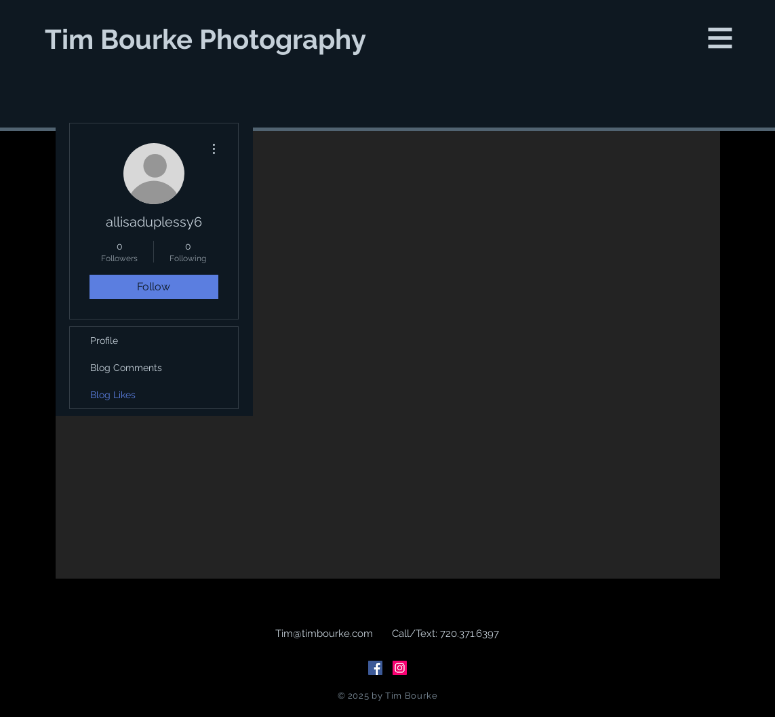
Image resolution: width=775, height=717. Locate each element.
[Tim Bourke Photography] (207, 39)
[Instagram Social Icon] (400, 668)
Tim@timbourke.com (324, 633)
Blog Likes (113, 394)
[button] (720, 38)
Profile (104, 340)
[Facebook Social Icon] (375, 668)
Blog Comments (126, 367)
